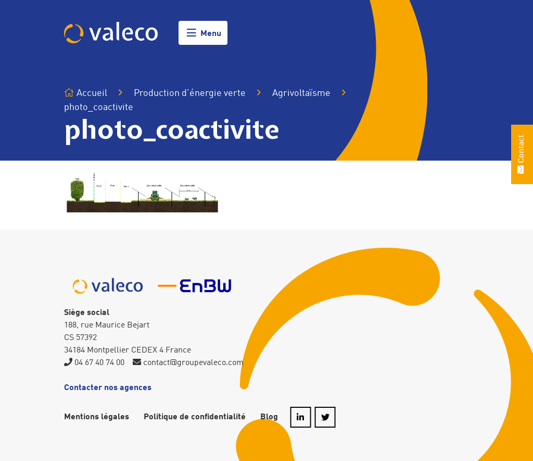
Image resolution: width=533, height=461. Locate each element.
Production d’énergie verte (190, 93)
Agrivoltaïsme (301, 93)
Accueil (85, 93)
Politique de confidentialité (195, 417)
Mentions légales (96, 417)
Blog (269, 417)
